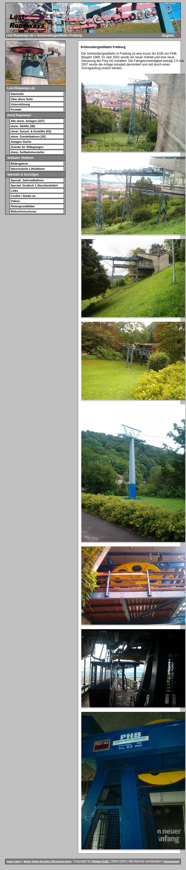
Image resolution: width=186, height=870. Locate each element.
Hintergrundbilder (23, 206)
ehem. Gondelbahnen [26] (28, 136)
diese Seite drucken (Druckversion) (47, 861)
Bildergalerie (19, 163)
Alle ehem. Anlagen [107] (27, 121)
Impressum (171, 861)
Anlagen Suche (21, 141)
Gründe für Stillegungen (27, 147)
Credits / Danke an (23, 195)
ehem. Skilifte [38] (23, 126)
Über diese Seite (22, 99)
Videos (15, 201)
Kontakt (16, 109)
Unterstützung (20, 104)
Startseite (17, 93)
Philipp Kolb (100, 861)
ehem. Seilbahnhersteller (27, 152)
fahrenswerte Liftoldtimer (28, 168)
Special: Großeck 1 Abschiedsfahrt (34, 185)
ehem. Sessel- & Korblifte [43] (31, 131)
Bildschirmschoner (24, 211)
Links (14, 190)
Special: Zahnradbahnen (27, 180)
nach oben (14, 861)
